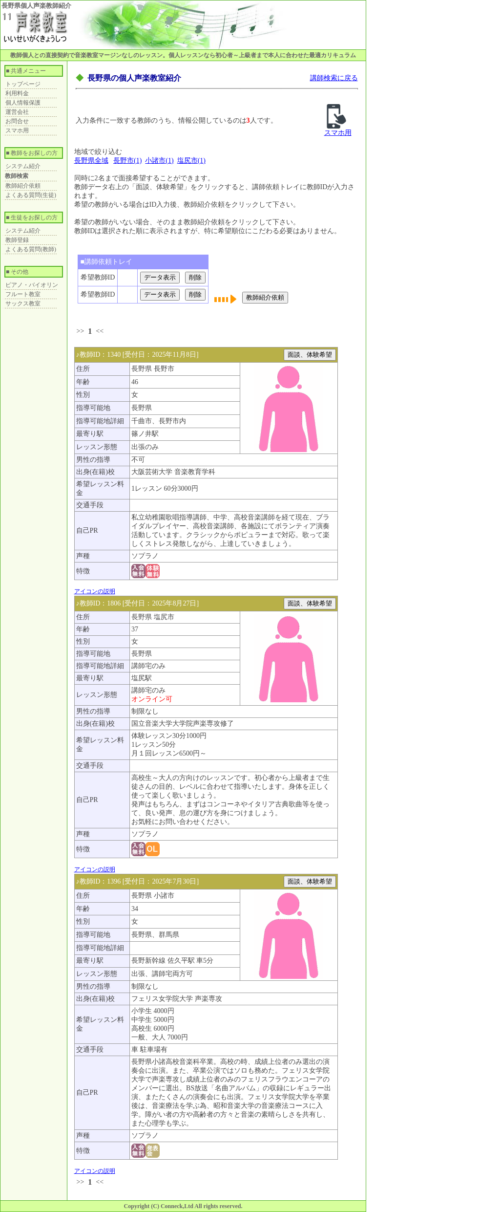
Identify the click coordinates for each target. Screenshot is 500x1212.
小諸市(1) (159, 160)
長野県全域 (91, 160)
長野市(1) (127, 160)
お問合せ (17, 121)
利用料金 (17, 93)
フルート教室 (23, 294)
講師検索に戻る (334, 78)
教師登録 (17, 240)
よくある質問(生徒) (30, 195)
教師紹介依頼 (23, 185)
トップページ (23, 84)
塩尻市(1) (191, 160)
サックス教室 (23, 303)
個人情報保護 (23, 102)
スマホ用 (17, 130)
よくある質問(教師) (30, 249)
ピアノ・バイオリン (31, 284)
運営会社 (17, 111)
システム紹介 (23, 166)
